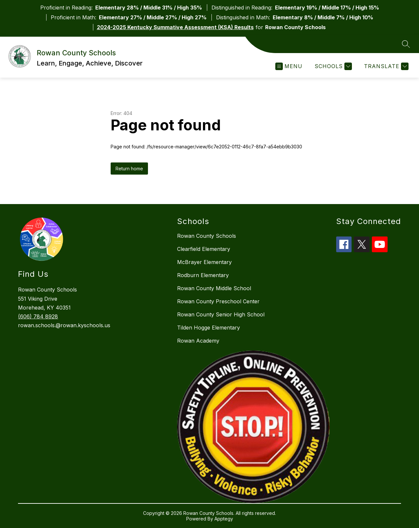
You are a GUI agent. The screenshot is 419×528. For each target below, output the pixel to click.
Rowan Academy (198, 340)
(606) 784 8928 (38, 316)
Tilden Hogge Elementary (208, 327)
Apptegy (223, 518)
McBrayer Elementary (204, 262)
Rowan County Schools (206, 236)
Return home (129, 168)
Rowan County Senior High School (220, 314)
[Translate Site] (385, 66)
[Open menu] (288, 66)
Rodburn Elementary (203, 275)
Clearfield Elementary (203, 249)
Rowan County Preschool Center (218, 301)
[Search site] (406, 44)
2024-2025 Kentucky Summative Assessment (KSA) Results (175, 27)
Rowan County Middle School (214, 288)
